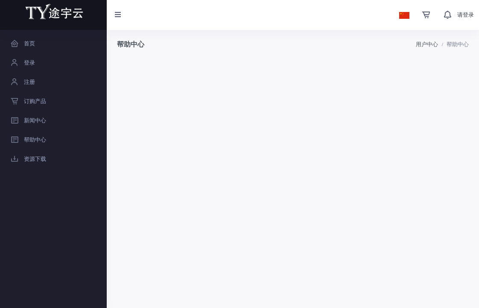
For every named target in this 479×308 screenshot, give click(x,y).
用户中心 (427, 44)
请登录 (465, 15)
